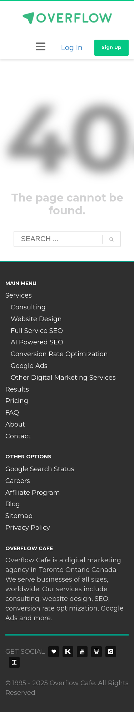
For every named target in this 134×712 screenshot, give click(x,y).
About (15, 424)
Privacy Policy (27, 528)
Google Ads (29, 366)
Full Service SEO (37, 331)
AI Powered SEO (37, 342)
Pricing (16, 401)
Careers (17, 481)
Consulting (28, 307)
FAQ (12, 413)
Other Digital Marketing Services (63, 378)
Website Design (36, 319)
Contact (18, 436)
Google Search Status (39, 469)
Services (18, 295)
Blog (12, 504)
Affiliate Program (32, 493)
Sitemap (19, 516)
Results (17, 389)
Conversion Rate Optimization (59, 354)
